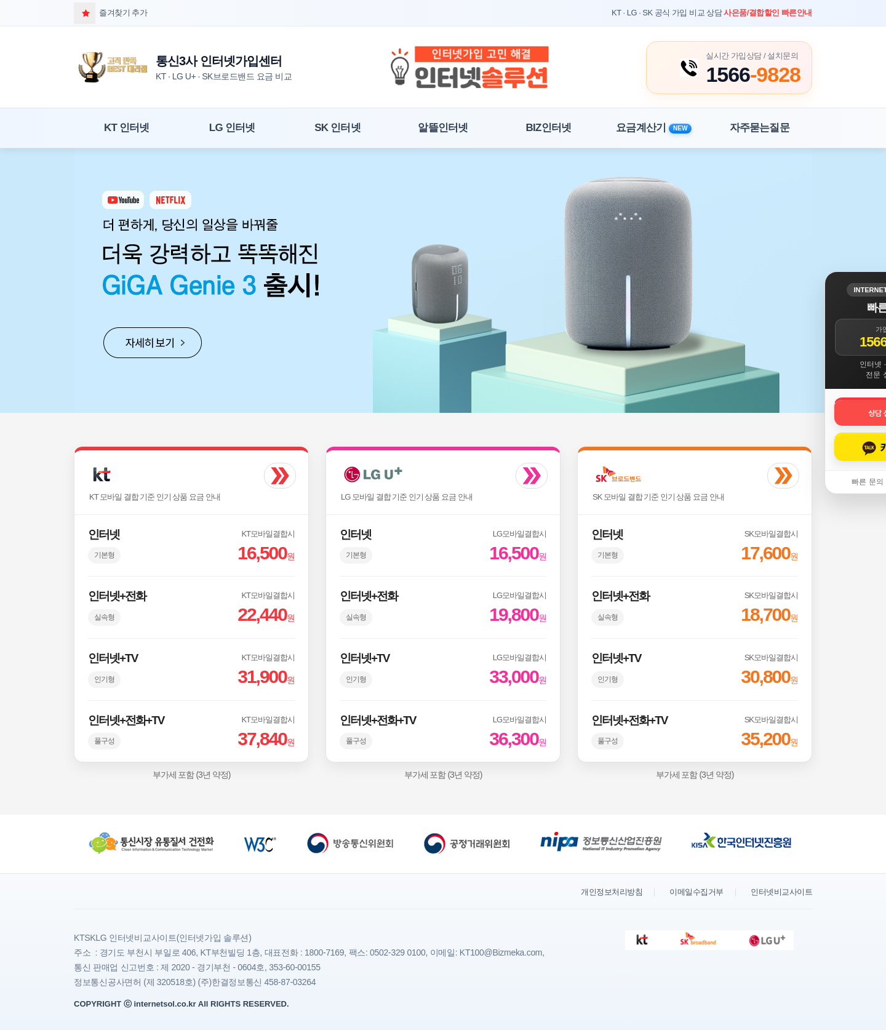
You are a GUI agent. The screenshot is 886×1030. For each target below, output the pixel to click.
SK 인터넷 (337, 128)
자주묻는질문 (759, 128)
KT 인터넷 (127, 128)
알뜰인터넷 (443, 128)
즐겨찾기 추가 (110, 12)
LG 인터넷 (232, 128)
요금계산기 (654, 128)
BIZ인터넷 (549, 128)
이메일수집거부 (696, 891)
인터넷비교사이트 (781, 891)
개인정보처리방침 (611, 891)
